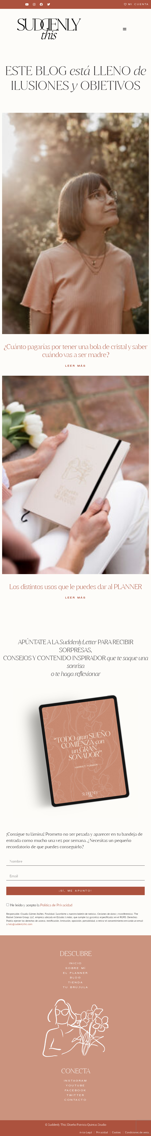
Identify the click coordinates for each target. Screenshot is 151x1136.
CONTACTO (75, 1099)
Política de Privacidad (56, 905)
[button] (124, 29)
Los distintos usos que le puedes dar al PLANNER (75, 586)
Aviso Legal (85, 1132)
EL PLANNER (75, 972)
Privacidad (102, 1132)
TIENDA (75, 982)
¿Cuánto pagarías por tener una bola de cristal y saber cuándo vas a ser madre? (75, 350)
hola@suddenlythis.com (20, 924)
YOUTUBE (75, 1085)
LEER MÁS (75, 365)
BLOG (75, 977)
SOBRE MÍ (75, 968)
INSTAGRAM (75, 1080)
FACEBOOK (75, 1090)
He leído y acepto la (41, 905)
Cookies (116, 1132)
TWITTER (76, 1095)
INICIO (75, 963)
